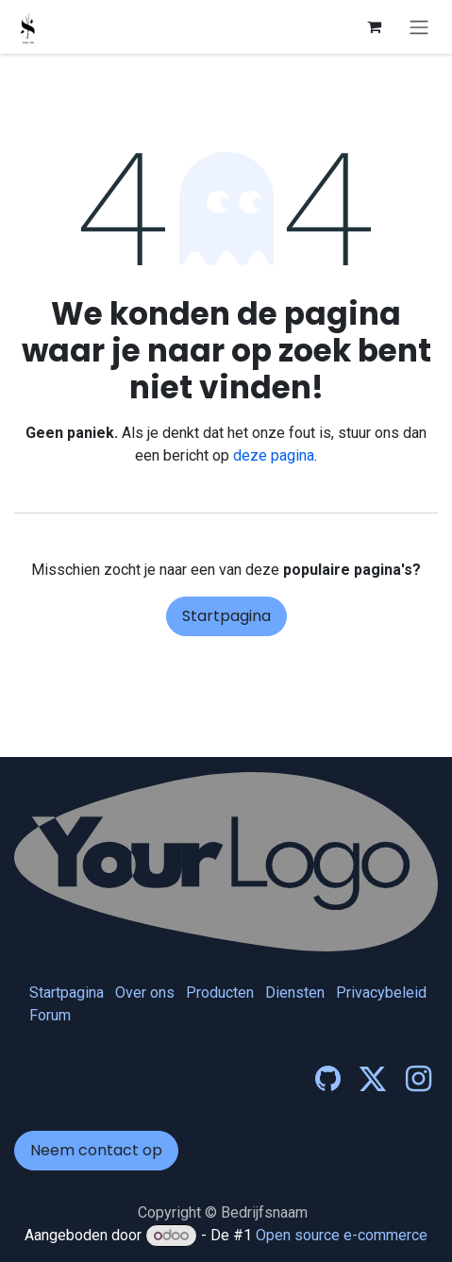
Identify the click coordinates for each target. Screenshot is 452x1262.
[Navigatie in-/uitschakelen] (419, 27)
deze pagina (273, 455)
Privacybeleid (381, 992)
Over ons (145, 992)
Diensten (295, 992)
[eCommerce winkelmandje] (374, 26)
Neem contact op (96, 1150)
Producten (220, 992)
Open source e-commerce (341, 1235)
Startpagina (226, 616)
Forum (50, 1015)
